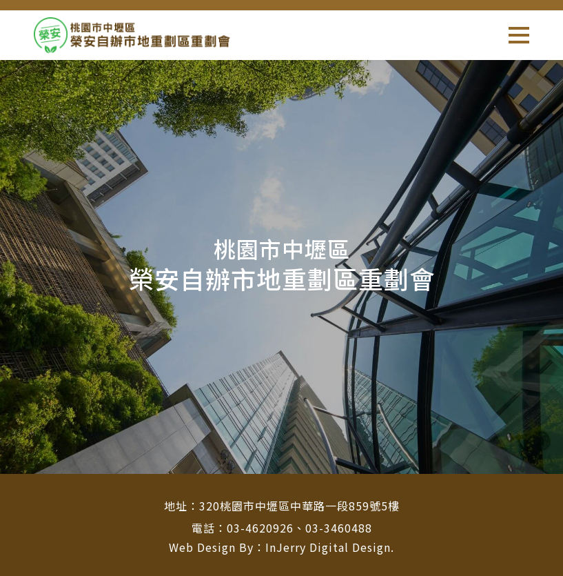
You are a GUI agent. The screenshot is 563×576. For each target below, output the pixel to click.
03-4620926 (260, 527)
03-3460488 (338, 527)
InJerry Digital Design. (329, 547)
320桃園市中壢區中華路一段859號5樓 (299, 505)
